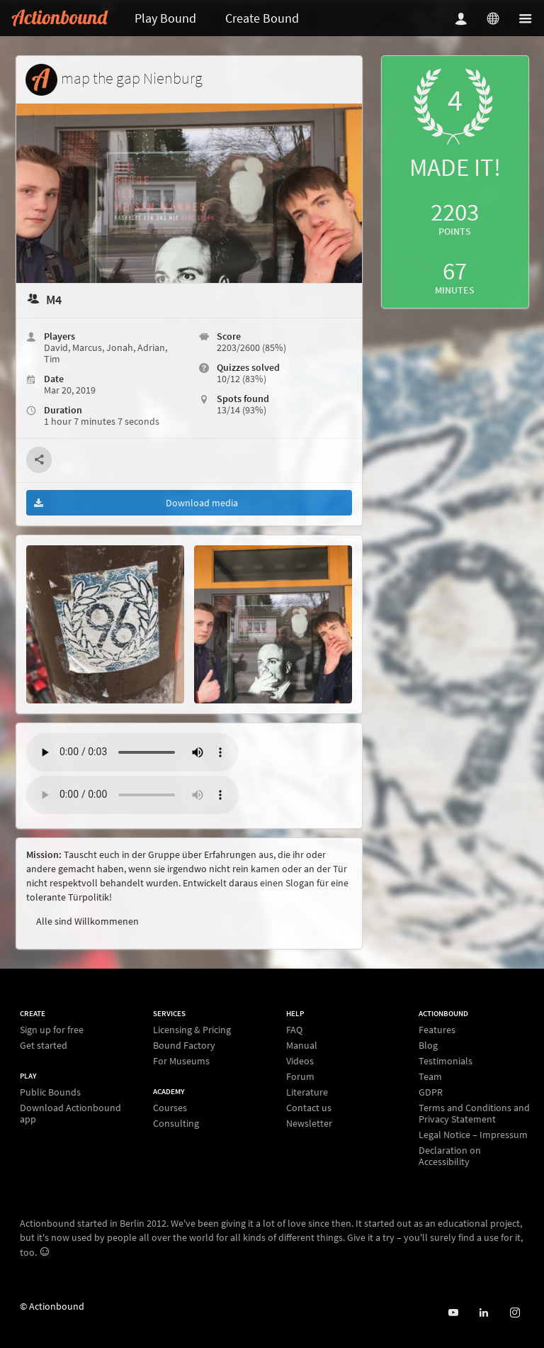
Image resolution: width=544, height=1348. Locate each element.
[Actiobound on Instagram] (515, 1313)
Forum (300, 1076)
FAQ (294, 1030)
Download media (132, 503)
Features (437, 1030)
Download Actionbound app (70, 1113)
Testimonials (445, 1060)
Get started (43, 1045)
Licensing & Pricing (192, 1030)
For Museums (181, 1060)
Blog (428, 1045)
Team (430, 1076)
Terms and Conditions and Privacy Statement (474, 1113)
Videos (300, 1060)
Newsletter (309, 1123)
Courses (170, 1108)
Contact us (309, 1107)
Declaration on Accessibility (450, 1155)
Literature (307, 1092)
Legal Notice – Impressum (473, 1134)
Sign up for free (52, 1030)
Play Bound (165, 18)
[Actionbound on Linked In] (483, 1313)
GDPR (431, 1092)
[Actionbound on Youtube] (453, 1313)
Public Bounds (50, 1092)
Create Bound (262, 18)
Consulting (176, 1123)
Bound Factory (184, 1045)
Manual (301, 1045)
